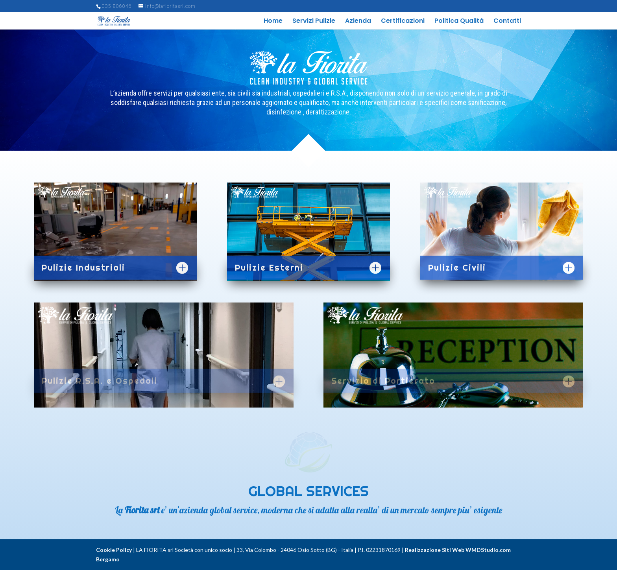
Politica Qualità (459, 21)
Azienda (358, 21)
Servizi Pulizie (313, 21)
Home (273, 21)
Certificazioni (403, 21)
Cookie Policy (114, 549)
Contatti (507, 21)
